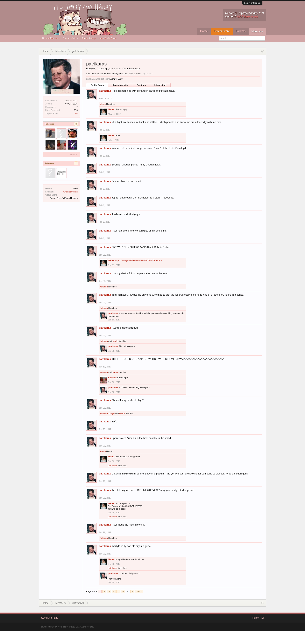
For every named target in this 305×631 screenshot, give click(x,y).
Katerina (104, 286)
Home (204, 31)
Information (160, 85)
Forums (240, 31)
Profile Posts (97, 85)
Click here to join (247, 16)
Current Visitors (70, 38)
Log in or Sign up (252, 3)
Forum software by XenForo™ (67, 627)
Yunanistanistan (70, 192)
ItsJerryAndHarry (49, 617)
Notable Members (50, 38)
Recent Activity (89, 38)
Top (262, 617)
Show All (74, 154)
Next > (139, 591)
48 (76, 113)
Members (257, 31)
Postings (141, 85)
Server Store (222, 31)
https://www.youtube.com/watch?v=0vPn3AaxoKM (138, 260)
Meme (103, 104)
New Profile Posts (108, 38)
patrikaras (105, 90)
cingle (115, 341)
